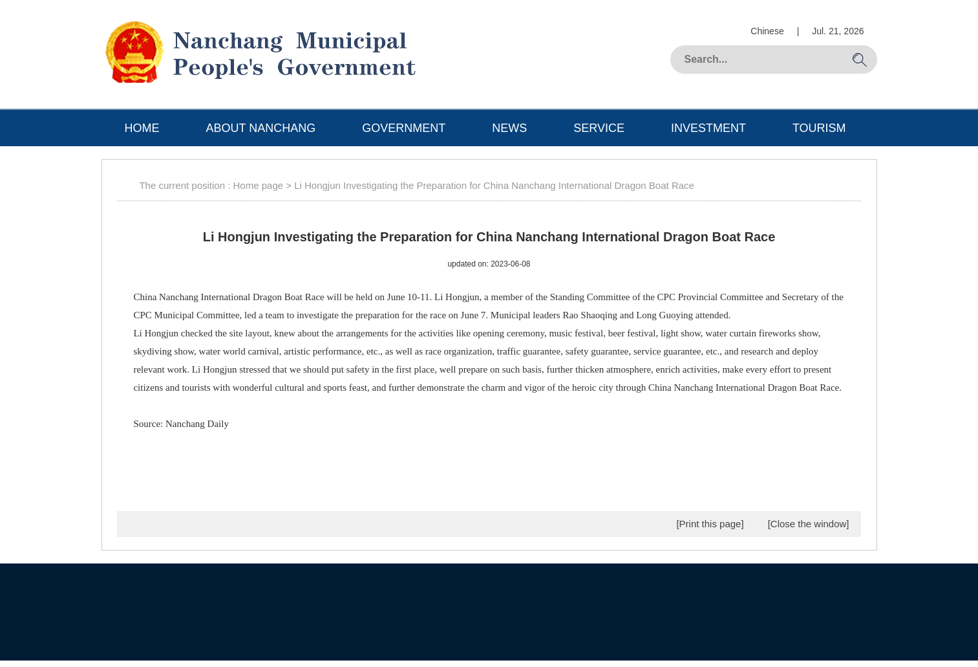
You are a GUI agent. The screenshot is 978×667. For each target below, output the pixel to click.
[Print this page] (709, 523)
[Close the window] (808, 523)
